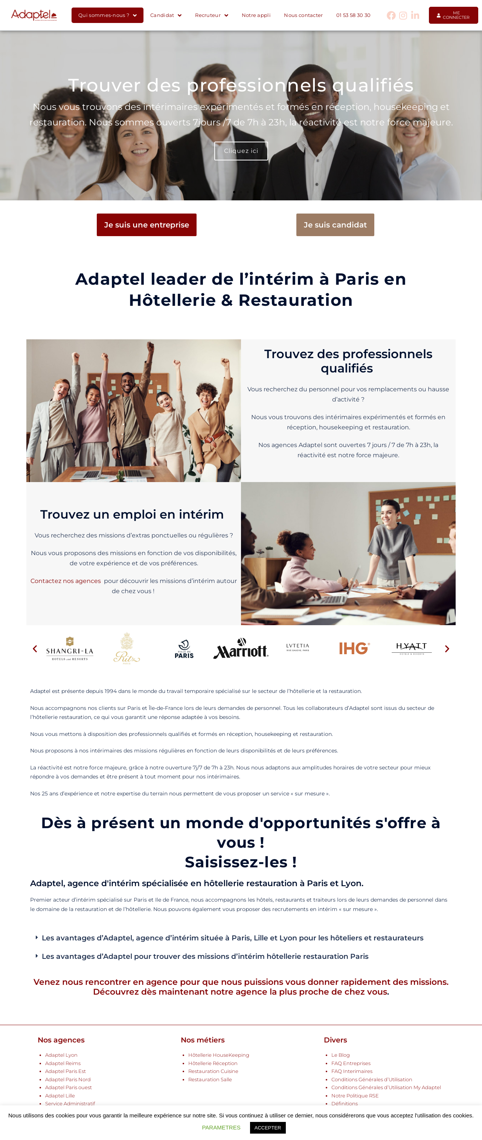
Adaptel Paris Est (65, 1071)
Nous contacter (303, 15)
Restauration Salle (210, 1079)
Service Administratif (70, 1103)
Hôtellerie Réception (213, 1063)
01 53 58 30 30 (353, 15)
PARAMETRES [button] (221, 1127)
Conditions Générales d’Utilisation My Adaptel (386, 1087)
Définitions (344, 1103)
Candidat (166, 15)
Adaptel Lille (60, 1096)
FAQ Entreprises (351, 1063)
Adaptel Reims (63, 1063)
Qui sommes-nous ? (107, 15)
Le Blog (340, 1055)
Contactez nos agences (66, 580)
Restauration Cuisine (213, 1071)
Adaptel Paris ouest (68, 1087)
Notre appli (256, 15)
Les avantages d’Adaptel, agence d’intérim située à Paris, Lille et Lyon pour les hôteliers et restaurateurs (233, 937)
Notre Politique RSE (355, 1096)
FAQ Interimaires (351, 1071)
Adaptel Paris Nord (68, 1079)
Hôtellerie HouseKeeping (218, 1055)
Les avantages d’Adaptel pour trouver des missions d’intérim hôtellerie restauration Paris (205, 956)
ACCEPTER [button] (268, 1128)
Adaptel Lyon (61, 1055)
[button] (234, 192)
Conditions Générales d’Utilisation (371, 1079)
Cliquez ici (241, 150)
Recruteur (211, 15)
